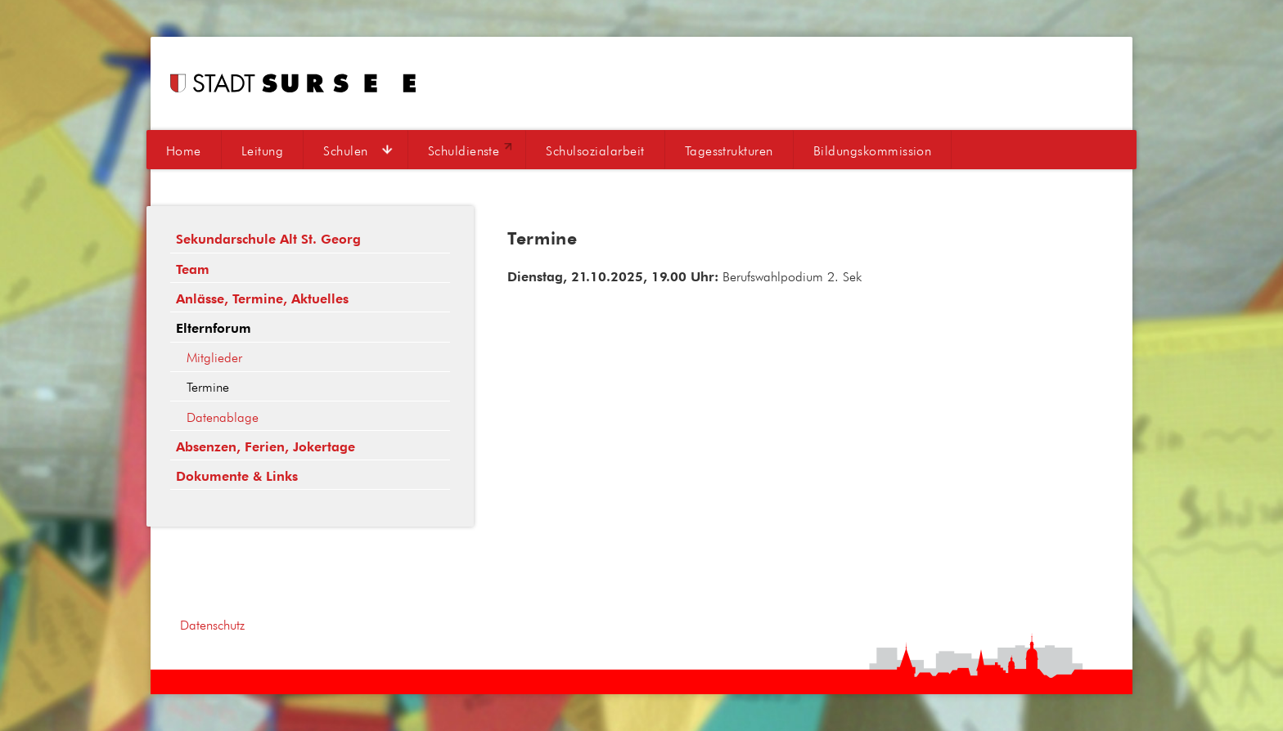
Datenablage (223, 417)
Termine (208, 387)
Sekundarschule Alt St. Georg (268, 239)
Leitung (262, 150)
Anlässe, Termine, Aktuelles (262, 298)
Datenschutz (212, 625)
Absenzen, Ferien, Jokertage (265, 446)
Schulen (345, 150)
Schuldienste (464, 150)
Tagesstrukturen (729, 150)
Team (192, 269)
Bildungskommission (872, 150)
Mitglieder (214, 357)
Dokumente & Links (237, 476)
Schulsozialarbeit (595, 150)
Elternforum (213, 328)
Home (183, 150)
